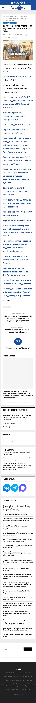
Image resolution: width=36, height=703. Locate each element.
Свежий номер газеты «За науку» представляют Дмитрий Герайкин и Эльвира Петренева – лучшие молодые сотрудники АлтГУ (18, 394)
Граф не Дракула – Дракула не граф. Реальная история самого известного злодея (15, 526)
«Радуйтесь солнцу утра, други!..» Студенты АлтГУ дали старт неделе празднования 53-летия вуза (18, 605)
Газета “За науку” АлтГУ (22, 673)
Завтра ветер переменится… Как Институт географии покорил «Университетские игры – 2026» (17, 576)
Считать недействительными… (18, 124)
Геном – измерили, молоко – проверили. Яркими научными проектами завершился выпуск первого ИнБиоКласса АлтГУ (17, 584)
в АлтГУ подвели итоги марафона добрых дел (15, 191)
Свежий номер (9, 23)
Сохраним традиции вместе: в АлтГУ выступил (17, 176)
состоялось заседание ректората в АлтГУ (14, 116)
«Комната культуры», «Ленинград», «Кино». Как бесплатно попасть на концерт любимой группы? (18, 562)
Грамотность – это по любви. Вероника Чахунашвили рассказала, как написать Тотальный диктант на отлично (16, 622)
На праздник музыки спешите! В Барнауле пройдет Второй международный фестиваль (17, 318)
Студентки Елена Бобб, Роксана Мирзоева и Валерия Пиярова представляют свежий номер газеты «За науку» (17, 508)
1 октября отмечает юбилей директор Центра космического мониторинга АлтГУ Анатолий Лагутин (17, 145)
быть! (17, 220)
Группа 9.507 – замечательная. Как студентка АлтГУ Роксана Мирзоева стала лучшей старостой (17, 554)
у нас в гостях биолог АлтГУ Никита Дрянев (17, 259)
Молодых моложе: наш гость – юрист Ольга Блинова (18, 331)
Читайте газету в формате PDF (17, 77)
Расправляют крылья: (16, 271)
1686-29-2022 (7, 307)
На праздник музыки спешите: (17, 292)
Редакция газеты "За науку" (15, 34)
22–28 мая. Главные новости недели (15, 514)
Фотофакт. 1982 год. (17, 203)
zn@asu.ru (11, 427)
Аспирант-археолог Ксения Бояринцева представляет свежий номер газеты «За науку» (16, 613)
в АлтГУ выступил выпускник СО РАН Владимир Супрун (17, 160)
